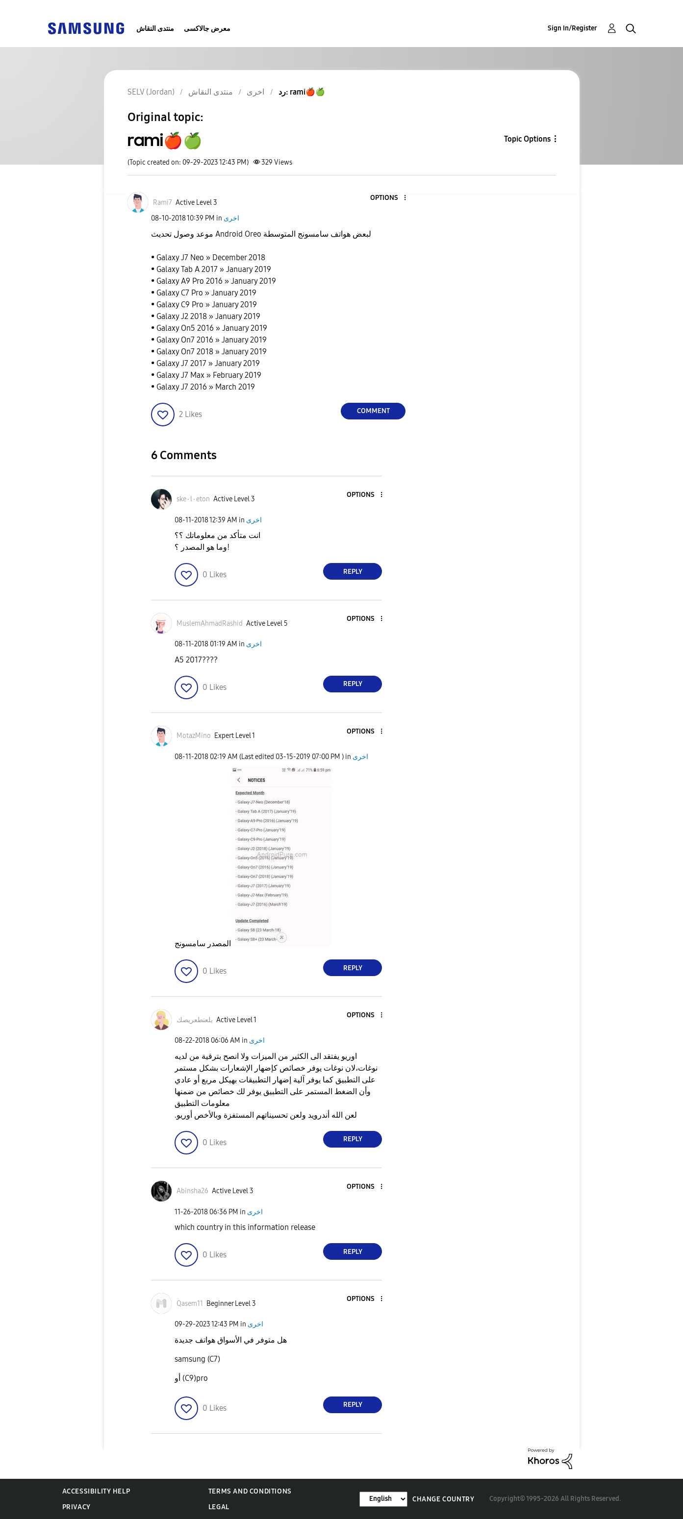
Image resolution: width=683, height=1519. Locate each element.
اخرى (231, 218)
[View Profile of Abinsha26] (192, 1191)
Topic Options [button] (527, 139)
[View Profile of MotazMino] (194, 736)
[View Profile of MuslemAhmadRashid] (210, 623)
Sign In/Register (572, 28)
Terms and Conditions (250, 1491)
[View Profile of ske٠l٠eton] (193, 499)
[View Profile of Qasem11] (190, 1303)
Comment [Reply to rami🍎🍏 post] (373, 411)
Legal (218, 1507)
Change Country (443, 1499)
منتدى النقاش (155, 28)
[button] (389, 198)
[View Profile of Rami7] (162, 202)
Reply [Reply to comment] (352, 571)
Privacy (76, 1507)
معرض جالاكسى (207, 28)
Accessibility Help (96, 1491)
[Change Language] (383, 1499)
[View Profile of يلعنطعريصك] (195, 1020)
